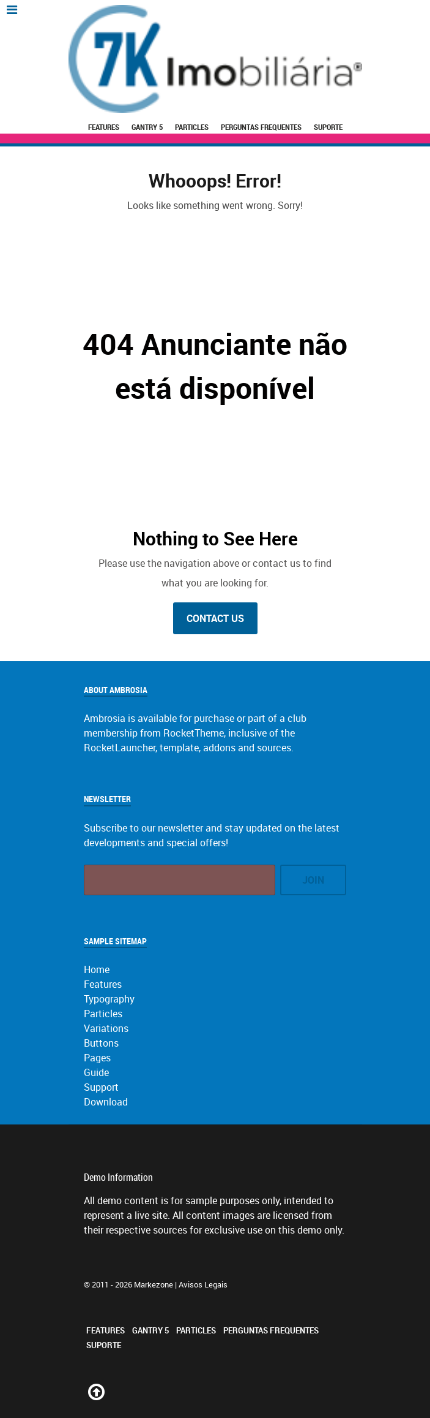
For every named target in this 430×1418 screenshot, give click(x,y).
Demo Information (118, 1177)
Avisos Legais (203, 1284)
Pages (97, 1057)
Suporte (328, 126)
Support (101, 1087)
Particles (192, 126)
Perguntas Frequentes (261, 126)
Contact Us (215, 618)
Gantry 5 (147, 126)
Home (96, 969)
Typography (109, 999)
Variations (106, 1028)
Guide (96, 1072)
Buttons (101, 1043)
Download (106, 1102)
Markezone (153, 1284)
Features (103, 126)
